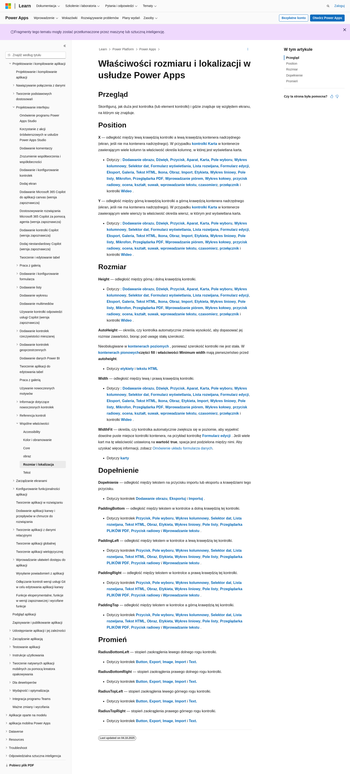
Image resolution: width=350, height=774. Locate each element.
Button (142, 662)
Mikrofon (123, 178)
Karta (204, 160)
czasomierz (208, 185)
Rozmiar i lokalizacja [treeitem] (38, 452)
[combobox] (35, 55)
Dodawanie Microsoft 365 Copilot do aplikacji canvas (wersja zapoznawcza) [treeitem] (42, 185)
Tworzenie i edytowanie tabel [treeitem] (40, 245)
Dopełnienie (294, 75)
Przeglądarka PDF (148, 178)
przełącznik (229, 185)
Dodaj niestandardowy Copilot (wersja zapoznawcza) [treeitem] (40, 234)
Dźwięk (162, 160)
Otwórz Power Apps (327, 18)
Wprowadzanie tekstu (181, 531)
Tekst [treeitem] (27, 460)
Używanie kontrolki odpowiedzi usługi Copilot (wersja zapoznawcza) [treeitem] (41, 305)
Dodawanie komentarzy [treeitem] (36, 136)
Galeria (128, 172)
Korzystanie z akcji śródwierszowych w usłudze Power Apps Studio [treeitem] (39, 122)
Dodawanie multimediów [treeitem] (37, 291)
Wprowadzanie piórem (184, 178)
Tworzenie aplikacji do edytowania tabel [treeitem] (35, 356)
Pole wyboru (221, 160)
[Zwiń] (64, 46)
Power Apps (147, 49)
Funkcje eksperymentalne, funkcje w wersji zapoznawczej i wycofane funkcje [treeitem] (39, 588)
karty (124, 458)
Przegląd (292, 57)
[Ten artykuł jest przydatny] (331, 96)
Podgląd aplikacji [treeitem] (24, 602)
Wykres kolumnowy (192, 518)
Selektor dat (138, 166)
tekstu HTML (147, 369)
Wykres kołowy (218, 178)
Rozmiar (292, 69)
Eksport (113, 172)
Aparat (192, 160)
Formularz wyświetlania (171, 166)
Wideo (126, 191)
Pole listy (210, 524)
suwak (153, 185)
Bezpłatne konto (294, 18)
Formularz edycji (234, 166)
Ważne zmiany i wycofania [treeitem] (30, 694)
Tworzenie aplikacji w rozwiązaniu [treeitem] (39, 490)
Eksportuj (177, 498)
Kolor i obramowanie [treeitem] (37, 427)
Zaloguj (339, 6)
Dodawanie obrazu (151, 498)
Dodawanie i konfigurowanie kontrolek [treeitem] (39, 160)
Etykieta (201, 172)
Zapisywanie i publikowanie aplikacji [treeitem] (37, 610)
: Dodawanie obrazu (137, 160)
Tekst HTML (146, 172)
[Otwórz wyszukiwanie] (328, 6)
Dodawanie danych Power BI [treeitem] (40, 346)
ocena (127, 185)
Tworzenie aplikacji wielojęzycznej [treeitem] (39, 539)
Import (187, 172)
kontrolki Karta (204, 144)
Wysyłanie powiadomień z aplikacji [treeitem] (40, 561)
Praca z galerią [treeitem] (30, 367)
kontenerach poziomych (148, 346)
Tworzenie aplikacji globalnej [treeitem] (36, 531)
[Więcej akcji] (248, 49)
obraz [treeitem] (27, 444)
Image (168, 662)
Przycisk (177, 160)
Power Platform (123, 49)
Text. (193, 662)
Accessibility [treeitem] (31, 419)
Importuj (196, 498)
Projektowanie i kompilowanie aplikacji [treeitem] (36, 62)
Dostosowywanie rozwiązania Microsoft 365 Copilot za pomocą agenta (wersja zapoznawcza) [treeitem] (42, 204)
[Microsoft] (8, 6)
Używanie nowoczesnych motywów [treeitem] (37, 378)
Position (291, 63)
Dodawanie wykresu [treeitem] (34, 283)
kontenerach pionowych (118, 352)
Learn (103, 49)
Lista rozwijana (206, 166)
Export (155, 662)
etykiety (127, 369)
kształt (140, 185)
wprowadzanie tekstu (178, 185)
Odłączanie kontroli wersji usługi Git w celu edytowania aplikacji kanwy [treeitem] (40, 572)
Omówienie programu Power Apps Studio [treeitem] (39, 105)
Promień (292, 81)
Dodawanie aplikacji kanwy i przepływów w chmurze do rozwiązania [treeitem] (35, 504)
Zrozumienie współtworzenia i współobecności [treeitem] (40, 146)
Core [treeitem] (26, 436)
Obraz (174, 172)
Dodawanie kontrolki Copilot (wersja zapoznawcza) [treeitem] (39, 220)
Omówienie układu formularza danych (182, 448)
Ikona (162, 172)
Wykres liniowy (223, 172)
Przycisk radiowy (145, 531)
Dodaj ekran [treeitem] (28, 171)
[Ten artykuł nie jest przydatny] (337, 96)
